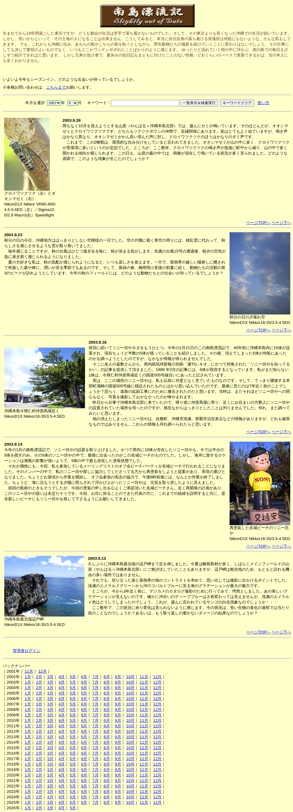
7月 (95, 676)
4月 (62, 676)
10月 (130, 676)
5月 (73, 676)
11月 (29, 671)
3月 (50, 676)
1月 (28, 676)
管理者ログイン (26, 650)
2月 (39, 676)
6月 (84, 676)
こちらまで (56, 87)
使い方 (263, 102)
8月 (107, 676)
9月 (118, 676)
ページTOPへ (258, 222)
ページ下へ (281, 222)
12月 (42, 671)
